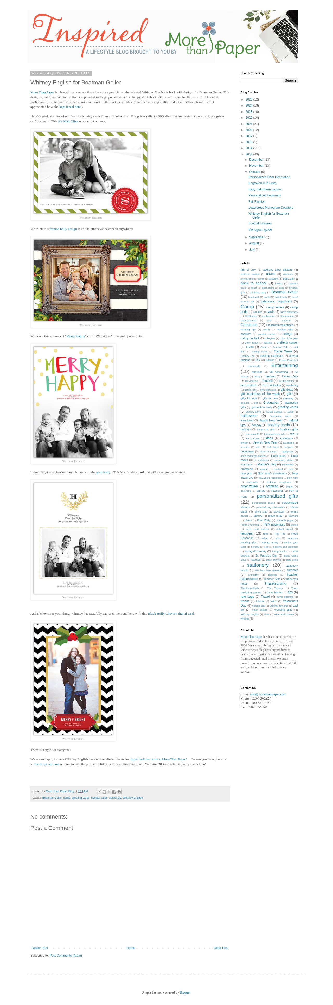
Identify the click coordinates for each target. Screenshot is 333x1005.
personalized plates (263, 502)
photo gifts (261, 511)
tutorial (260, 601)
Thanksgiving (275, 583)
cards (66, 797)
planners (293, 515)
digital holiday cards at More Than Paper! (159, 759)
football (267, 381)
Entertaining (284, 365)
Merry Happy (75, 336)
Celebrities (251, 316)
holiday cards (99, 797)
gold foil (245, 402)
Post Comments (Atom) (65, 955)
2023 (249, 112)
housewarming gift (274, 434)
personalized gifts (277, 496)
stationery (115, 797)
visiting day (258, 605)
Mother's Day (267, 464)
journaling (288, 442)
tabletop (272, 574)
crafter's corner (287, 342)
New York (292, 477)
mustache (247, 468)
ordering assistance (279, 481)
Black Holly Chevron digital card (171, 613)
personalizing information (270, 507)
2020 (249, 130)
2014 (249, 148)
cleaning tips (248, 329)
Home (131, 948)
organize (272, 486)
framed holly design (63, 229)
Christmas (249, 325)
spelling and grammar (285, 546)
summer (292, 570)
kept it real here (70, 107)
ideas (269, 438)
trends (245, 601)
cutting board (259, 351)
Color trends (251, 342)
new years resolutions (271, 477)
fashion (270, 376)
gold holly (103, 472)
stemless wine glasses (268, 570)
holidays (246, 429)
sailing (264, 537)
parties (261, 490)
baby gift (288, 278)
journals (245, 447)
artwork (273, 278)
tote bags (247, 596)
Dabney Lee (248, 355)
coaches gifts (285, 329)
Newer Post (40, 948)
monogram (247, 464)
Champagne (286, 316)
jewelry (244, 442)
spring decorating (255, 551)
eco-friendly (254, 366)
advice (270, 274)
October (255, 172)
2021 (249, 124)
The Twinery (275, 587)
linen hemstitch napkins (254, 455)
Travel (265, 596)
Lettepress (247, 451)
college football (250, 338)
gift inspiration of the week (260, 394)
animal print (247, 278)
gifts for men (270, 398)
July (252, 249)
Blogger (185, 992)
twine (273, 601)
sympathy (253, 574)
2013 (249, 154)
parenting (246, 490)
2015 (249, 142)
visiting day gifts (279, 605)
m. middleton (261, 460)
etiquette (257, 371)
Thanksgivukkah (250, 587)
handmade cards (280, 416)
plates (248, 520)
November (257, 165)
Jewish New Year (265, 442)
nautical (278, 468)
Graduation (271, 402)
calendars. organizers (276, 301)
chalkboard (268, 316)
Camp (247, 306)
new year (246, 473)
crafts (249, 347)
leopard (289, 447)
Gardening (292, 385)
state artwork (273, 559)
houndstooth (252, 434)
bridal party (281, 297)
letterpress (288, 451)
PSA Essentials (274, 524)
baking (279, 283)
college (287, 334)
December (257, 159)
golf (256, 402)
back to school (253, 283)
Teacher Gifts (272, 578)
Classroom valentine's (279, 325)
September (257, 237)
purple (294, 524)
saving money (270, 542)
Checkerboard (248, 320)
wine (266, 614)
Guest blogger (274, 411)
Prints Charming (250, 524)
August (254, 243)
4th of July (248, 269)
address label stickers (277, 269)
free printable (249, 385)
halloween (249, 416)
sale (277, 537)
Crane (263, 347)
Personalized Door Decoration (269, 177)
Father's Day (290, 376)
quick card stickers (257, 529)
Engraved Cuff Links (262, 183)
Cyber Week (283, 351)
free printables (272, 385)
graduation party (262, 407)
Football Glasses (260, 223)
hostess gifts (289, 429)
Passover (277, 490)
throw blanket (274, 592)
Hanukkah (247, 420)
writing (245, 618)
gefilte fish (250, 389)
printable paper (285, 520)
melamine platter (283, 460)
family (257, 376)
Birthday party (258, 292)
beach (254, 287)
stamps (256, 559)
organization (249, 486)
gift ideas (287, 389)
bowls (267, 297)
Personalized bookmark (264, 195)
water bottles (259, 609)
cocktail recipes (267, 334)
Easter (270, 359)
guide (290, 411)
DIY (258, 359)
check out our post (46, 764)
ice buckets (252, 438)
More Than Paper (42, 92)
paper (289, 486)
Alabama (288, 274)
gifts (289, 394)
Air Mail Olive (68, 121)
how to (293, 433)
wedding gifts (283, 609)
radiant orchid (284, 529)
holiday (256, 425)
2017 (249, 136)
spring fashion (280, 551)
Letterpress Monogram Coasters (270, 207)
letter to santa (268, 451)
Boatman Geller (52, 797)
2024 (249, 105)
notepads (252, 481)
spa (266, 546)
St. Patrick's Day (266, 555)
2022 (249, 118)
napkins (263, 468)
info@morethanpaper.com (268, 694)
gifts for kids (249, 398)
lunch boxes (278, 455)
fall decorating (279, 371)
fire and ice (251, 380)
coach (266, 329)
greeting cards (80, 797)
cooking (267, 342)
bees (281, 287)
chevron (286, 320)
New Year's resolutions (272, 473)
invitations (286, 438)
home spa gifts (265, 429)
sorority (255, 546)
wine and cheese (284, 614)
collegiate (270, 338)
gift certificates (268, 389)
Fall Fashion (256, 201)
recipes (247, 533)
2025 (249, 99)
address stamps (250, 274)
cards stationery (289, 311)
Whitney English (133, 797)
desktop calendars (272, 355)
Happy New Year (271, 420)
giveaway (288, 398)
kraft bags (273, 447)
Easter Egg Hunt (288, 360)
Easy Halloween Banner (265, 189)
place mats (275, 515)
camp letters (275, 307)
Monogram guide (260, 230)
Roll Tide (280, 533)
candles (257, 311)
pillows (258, 515)
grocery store (253, 411)
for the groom (286, 380)
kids (258, 447)
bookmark (253, 297)
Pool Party (264, 520)
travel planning (285, 596)
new (291, 468)
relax (265, 533)
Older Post (221, 948)
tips (290, 592)
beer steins (268, 287)
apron (261, 278)
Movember (288, 464)
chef (269, 320)
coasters (246, 333)
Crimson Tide (280, 347)
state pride (292, 559)
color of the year (289, 338)
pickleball (279, 511)
